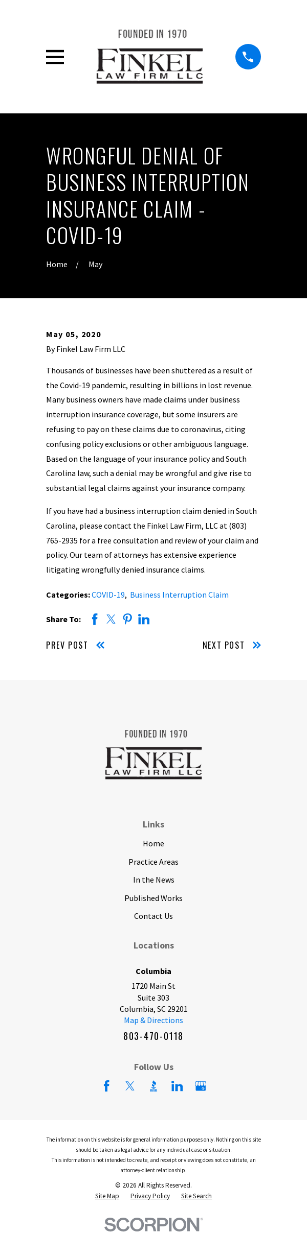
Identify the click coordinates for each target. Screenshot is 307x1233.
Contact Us (153, 916)
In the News (153, 879)
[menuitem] (107, 1196)
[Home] (150, 56)
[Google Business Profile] (200, 1086)
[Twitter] (130, 1086)
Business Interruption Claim (179, 594)
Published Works (153, 898)
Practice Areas (153, 862)
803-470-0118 (153, 1035)
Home (153, 843)
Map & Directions (153, 1020)
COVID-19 (108, 594)
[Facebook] (106, 1086)
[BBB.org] (153, 1086)
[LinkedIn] (177, 1086)
